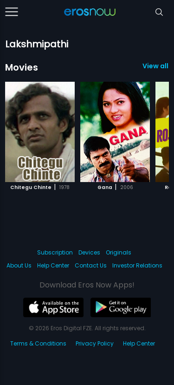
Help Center (53, 265)
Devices (89, 252)
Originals (118, 252)
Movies (21, 67)
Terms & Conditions (38, 343)
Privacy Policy (95, 343)
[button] (147, 130)
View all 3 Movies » (155, 66)
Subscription (55, 252)
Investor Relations (137, 265)
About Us (19, 265)
